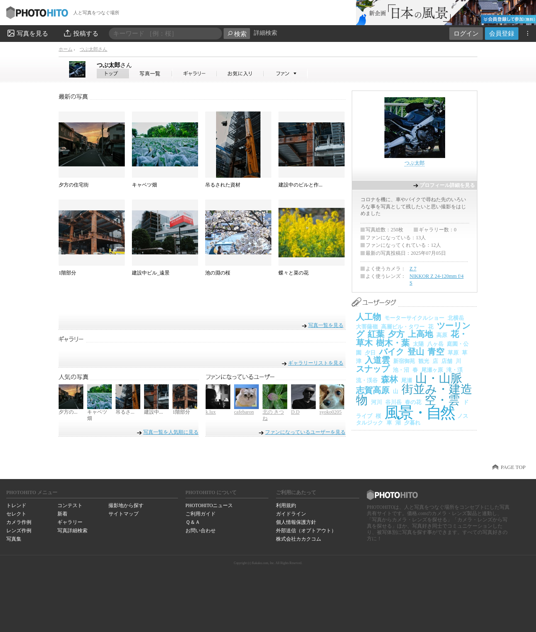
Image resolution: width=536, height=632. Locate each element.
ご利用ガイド (201, 513)
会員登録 (501, 33)
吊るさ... (125, 412)
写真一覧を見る (325, 325)
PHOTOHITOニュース (209, 505)
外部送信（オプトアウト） (306, 530)
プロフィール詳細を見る (447, 185)
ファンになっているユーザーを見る (305, 432)
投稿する (80, 33)
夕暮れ (412, 423)
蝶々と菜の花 (293, 273)
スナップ (372, 368)
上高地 (420, 334)
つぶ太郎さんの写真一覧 (151, 73)
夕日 (370, 353)
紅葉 (376, 334)
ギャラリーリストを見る (315, 362)
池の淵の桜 (217, 273)
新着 (62, 513)
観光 (423, 361)
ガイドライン (291, 513)
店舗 (446, 361)
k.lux (211, 412)
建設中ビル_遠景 (151, 273)
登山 (415, 351)
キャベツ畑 (144, 185)
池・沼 (401, 370)
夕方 (396, 334)
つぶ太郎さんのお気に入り (240, 73)
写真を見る (27, 33)
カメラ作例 (18, 522)
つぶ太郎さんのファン (286, 73)
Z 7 (413, 269)
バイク (391, 351)
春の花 (413, 402)
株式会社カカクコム (298, 538)
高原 (441, 335)
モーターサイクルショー (414, 318)
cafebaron (244, 412)
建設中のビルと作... (300, 185)
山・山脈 (438, 378)
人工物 (368, 316)
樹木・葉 (393, 342)
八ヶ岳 (435, 344)
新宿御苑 (404, 361)
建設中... (153, 412)
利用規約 (286, 505)
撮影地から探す (126, 505)
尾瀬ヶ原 (432, 370)
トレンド (16, 505)
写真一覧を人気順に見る (170, 432)
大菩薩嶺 (367, 327)
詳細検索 (265, 33)
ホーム (65, 49)
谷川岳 (393, 402)
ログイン (466, 33)
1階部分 (67, 273)
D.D (295, 412)
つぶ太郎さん (93, 49)
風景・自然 (419, 412)
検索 (237, 33)
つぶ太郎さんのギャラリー (195, 73)
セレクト (16, 513)
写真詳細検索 (72, 530)
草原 (453, 353)
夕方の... (68, 412)
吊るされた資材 (222, 185)
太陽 (418, 344)
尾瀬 (406, 380)
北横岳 (456, 318)
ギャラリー (69, 522)
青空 (436, 351)
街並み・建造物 (414, 395)
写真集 (13, 538)
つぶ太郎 (114, 65)
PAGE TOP (513, 467)
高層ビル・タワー (403, 327)
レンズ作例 (18, 530)
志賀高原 (372, 390)
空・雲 (442, 400)
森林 (389, 379)
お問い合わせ (201, 530)
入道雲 (377, 360)
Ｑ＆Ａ (193, 522)
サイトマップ (123, 513)
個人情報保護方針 (296, 522)
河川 (376, 402)
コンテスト (69, 505)
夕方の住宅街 (74, 185)
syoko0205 (331, 412)
